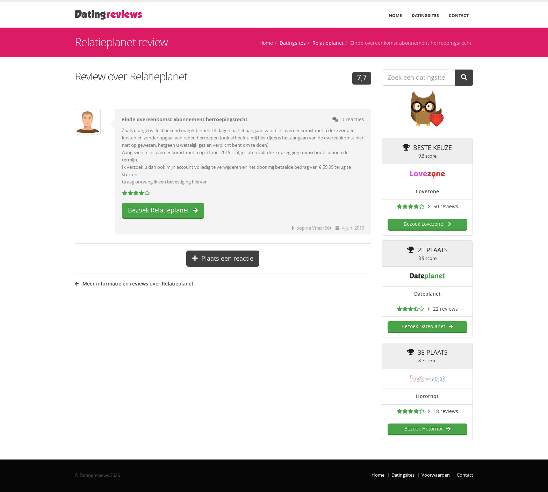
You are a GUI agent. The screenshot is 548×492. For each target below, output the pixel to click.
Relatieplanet (328, 43)
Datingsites (425, 15)
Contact (459, 15)
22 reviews (445, 309)
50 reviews (445, 207)
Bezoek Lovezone (427, 224)
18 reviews (445, 411)
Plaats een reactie (222, 258)
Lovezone (427, 192)
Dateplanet (427, 294)
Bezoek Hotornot (427, 429)
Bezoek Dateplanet (427, 327)
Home (395, 15)
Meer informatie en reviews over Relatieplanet (134, 284)
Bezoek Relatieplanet (163, 210)
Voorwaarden (435, 475)
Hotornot (427, 396)
